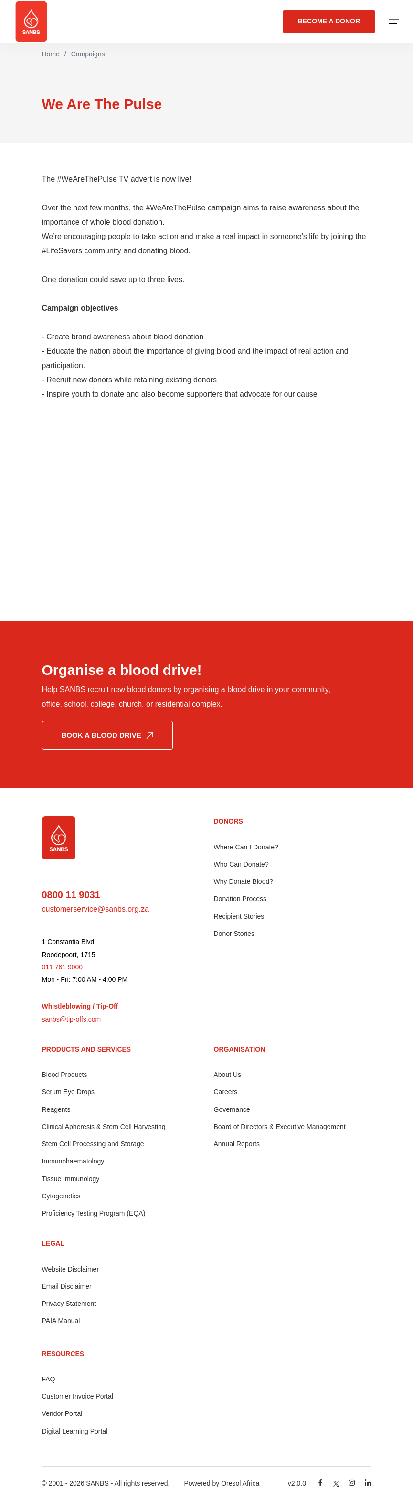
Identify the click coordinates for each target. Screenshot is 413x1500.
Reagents (56, 1109)
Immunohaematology (73, 1161)
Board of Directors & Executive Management (280, 1126)
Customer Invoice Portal (77, 1396)
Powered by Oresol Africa (221, 1483)
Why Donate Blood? (244, 881)
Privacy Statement (69, 1303)
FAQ (48, 1379)
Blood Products (64, 1074)
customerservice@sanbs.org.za (95, 909)
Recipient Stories (239, 916)
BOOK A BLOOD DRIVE (107, 735)
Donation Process (240, 898)
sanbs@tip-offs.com (71, 1019)
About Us (228, 1074)
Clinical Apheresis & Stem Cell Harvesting (104, 1126)
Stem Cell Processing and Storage (93, 1144)
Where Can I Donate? (246, 847)
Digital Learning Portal (75, 1431)
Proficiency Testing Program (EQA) (94, 1213)
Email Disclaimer (67, 1286)
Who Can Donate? (241, 864)
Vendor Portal (62, 1413)
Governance (232, 1109)
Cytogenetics (61, 1196)
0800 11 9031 (71, 895)
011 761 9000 (62, 967)
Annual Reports (237, 1144)
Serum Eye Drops (68, 1092)
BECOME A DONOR (329, 21)
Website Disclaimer (70, 1269)
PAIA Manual (61, 1321)
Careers (226, 1092)
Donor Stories (234, 933)
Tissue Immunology (71, 1179)
